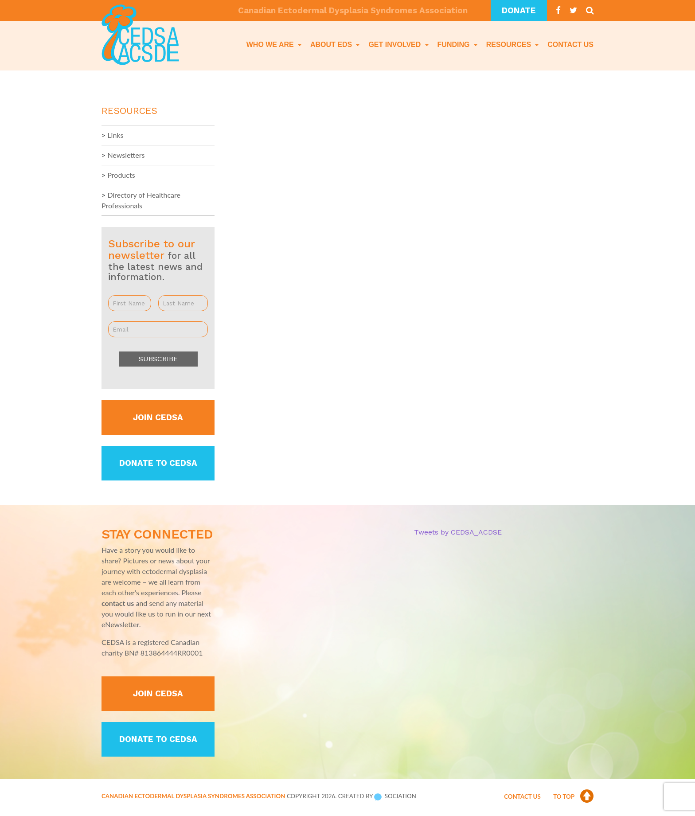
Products (121, 175)
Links (115, 135)
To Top (573, 796)
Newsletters (125, 155)
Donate (519, 11)
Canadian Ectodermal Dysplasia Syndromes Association (193, 796)
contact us (118, 603)
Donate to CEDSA (158, 463)
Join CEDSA (158, 417)
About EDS (332, 44)
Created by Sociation (377, 796)
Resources (509, 44)
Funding (454, 44)
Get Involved (395, 44)
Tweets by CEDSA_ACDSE (458, 532)
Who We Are (271, 44)
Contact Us (570, 44)
